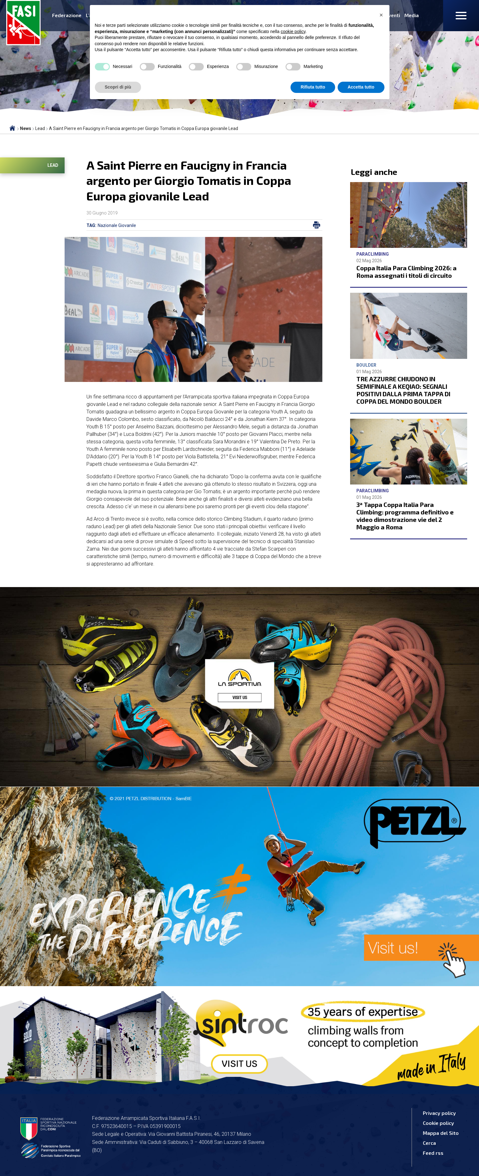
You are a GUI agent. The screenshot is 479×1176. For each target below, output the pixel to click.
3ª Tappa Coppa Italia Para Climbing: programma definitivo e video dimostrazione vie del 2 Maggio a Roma (405, 516)
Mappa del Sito (441, 1133)
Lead (52, 165)
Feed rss (433, 1153)
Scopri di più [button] (118, 86)
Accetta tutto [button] (361, 86)
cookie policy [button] (293, 31)
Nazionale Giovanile (117, 225)
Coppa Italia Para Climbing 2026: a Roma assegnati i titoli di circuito (406, 271)
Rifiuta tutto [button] (313, 86)
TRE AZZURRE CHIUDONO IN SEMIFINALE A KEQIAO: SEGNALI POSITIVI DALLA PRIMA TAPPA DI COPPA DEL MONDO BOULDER (403, 390)
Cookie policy (438, 1123)
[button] (381, 15)
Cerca (429, 1143)
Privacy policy (439, 1113)
